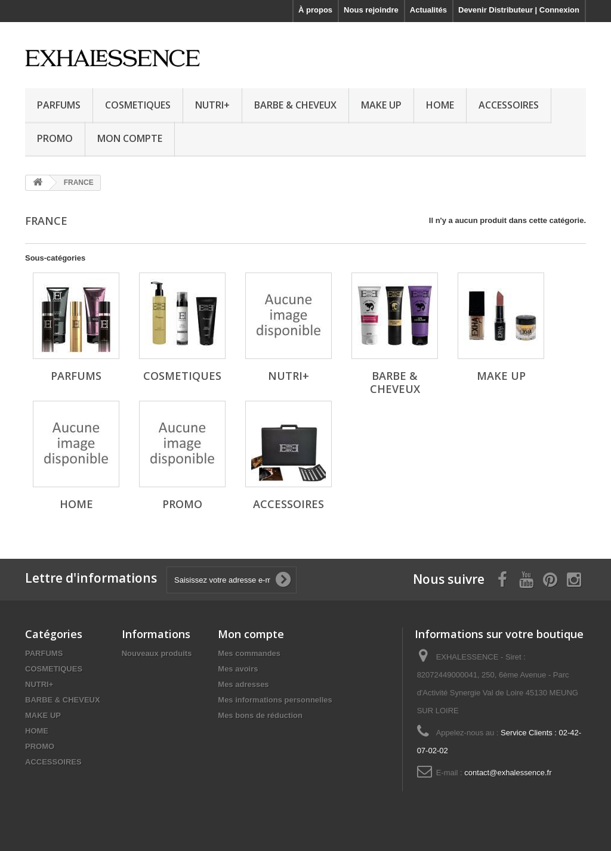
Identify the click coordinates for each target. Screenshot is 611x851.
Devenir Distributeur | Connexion (518, 9)
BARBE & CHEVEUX (295, 105)
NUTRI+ (212, 105)
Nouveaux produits (157, 653)
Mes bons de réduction (260, 715)
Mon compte (251, 634)
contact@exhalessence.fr (507, 772)
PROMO (55, 138)
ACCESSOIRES (509, 105)
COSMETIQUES (138, 105)
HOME (440, 105)
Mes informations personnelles (275, 699)
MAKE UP (381, 105)
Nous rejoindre (371, 9)
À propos (315, 9)
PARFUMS (59, 105)
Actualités (428, 9)
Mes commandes (249, 653)
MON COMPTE (129, 138)
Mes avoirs (238, 668)
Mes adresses (243, 684)
